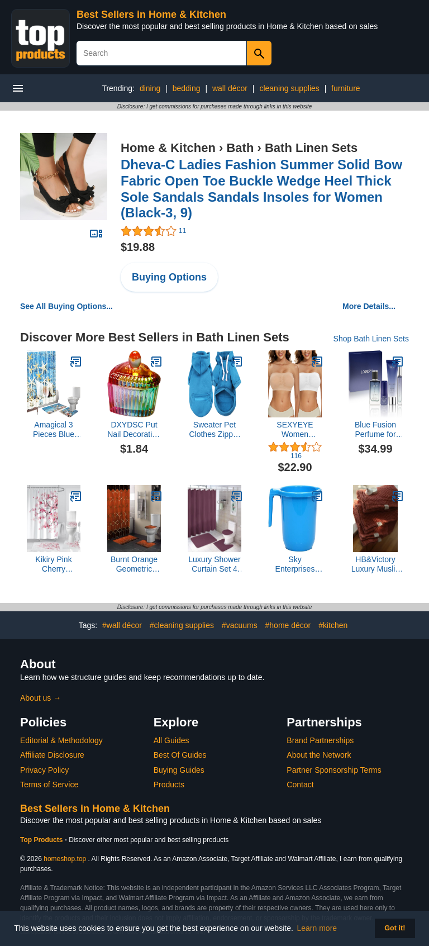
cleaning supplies (289, 88)
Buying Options (169, 277)
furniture (345, 88)
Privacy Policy (44, 770)
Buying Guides (179, 770)
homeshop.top (65, 859)
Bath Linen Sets (311, 148)
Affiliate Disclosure (52, 754)
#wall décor (122, 625)
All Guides (171, 740)
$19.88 (138, 247)
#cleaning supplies (182, 625)
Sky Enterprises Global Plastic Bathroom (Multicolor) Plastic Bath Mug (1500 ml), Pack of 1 (295, 564)
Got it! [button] (394, 928)
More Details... (368, 306)
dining (150, 88)
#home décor (288, 625)
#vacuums (240, 625)
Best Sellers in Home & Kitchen (151, 14)
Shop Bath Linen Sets (371, 338)
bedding (187, 88)
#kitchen (332, 625)
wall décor (229, 88)
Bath (240, 148)
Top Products (42, 840)
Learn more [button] (317, 928)
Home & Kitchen (168, 148)
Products (169, 784)
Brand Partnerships (320, 740)
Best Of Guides (180, 754)
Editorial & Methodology (61, 740)
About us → (40, 697)
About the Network (319, 754)
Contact (300, 784)
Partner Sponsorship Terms (334, 770)
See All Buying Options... (66, 306)
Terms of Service (49, 784)
